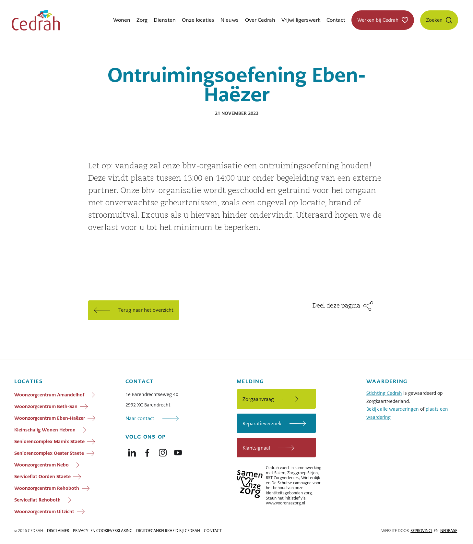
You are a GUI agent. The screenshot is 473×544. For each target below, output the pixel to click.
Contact (335, 20)
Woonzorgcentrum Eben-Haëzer (49, 418)
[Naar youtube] (177, 451)
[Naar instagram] (162, 451)
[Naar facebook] (147, 451)
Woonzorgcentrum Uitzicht (44, 511)
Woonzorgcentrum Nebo (41, 465)
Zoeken (434, 20)
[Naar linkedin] (131, 451)
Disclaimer (58, 530)
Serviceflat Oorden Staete (42, 476)
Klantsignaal (256, 447)
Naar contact (139, 418)
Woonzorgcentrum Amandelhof (49, 395)
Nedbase (448, 530)
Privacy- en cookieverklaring (102, 530)
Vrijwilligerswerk (300, 20)
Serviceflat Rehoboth (37, 500)
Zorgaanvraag (258, 399)
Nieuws (229, 20)
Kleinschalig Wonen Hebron (45, 430)
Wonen (121, 20)
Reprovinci (421, 530)
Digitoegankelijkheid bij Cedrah (168, 530)
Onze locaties (198, 20)
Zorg (142, 20)
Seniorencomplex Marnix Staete (49, 441)
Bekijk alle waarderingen (392, 409)
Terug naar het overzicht (145, 310)
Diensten (165, 20)
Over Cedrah (260, 20)
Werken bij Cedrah (377, 20)
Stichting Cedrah (384, 393)
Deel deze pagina (336, 306)
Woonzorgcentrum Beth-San (45, 406)
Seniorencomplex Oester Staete (49, 453)
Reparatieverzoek (261, 423)
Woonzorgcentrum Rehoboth (46, 488)
